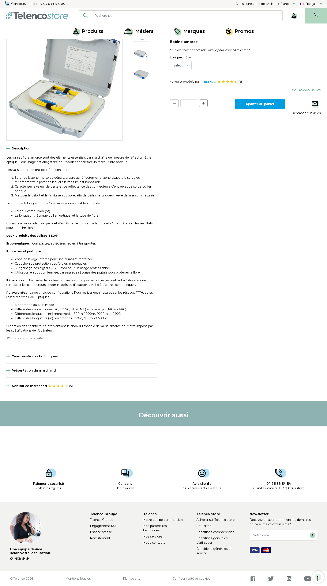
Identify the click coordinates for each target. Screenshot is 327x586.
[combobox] (181, 15)
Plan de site (131, 578)
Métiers (139, 31)
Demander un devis (306, 146)
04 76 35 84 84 (52, 4)
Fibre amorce (74, 44)
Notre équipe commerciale (163, 520)
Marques (189, 31)
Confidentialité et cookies (191, 578)
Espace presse (101, 532)
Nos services (152, 536)
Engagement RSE (103, 526)
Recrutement (100, 538)
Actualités (203, 526)
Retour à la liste (19, 53)
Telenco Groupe (101, 520)
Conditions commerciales (215, 532)
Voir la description (306, 122)
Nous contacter (154, 543)
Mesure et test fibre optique (40, 44)
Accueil (11, 44)
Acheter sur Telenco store (215, 520)
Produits (88, 31)
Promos (240, 31)
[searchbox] (187, 15)
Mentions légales (78, 578)
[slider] (227, 115)
